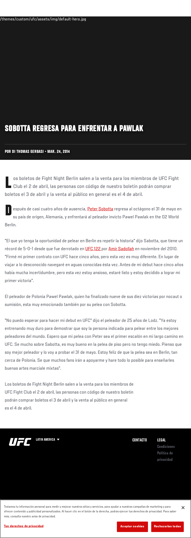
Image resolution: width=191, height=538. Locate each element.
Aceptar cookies (132, 526)
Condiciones (166, 447)
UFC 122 (93, 248)
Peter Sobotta (100, 209)
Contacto (139, 440)
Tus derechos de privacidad (24, 526)
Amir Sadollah (121, 248)
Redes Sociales (118, 21)
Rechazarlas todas (167, 526)
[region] (95, 519)
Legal (161, 440)
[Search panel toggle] (175, 19)
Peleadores (60, 19)
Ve (140, 19)
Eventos (14, 19)
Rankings (36, 19)
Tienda (162, 19)
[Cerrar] (183, 507)
